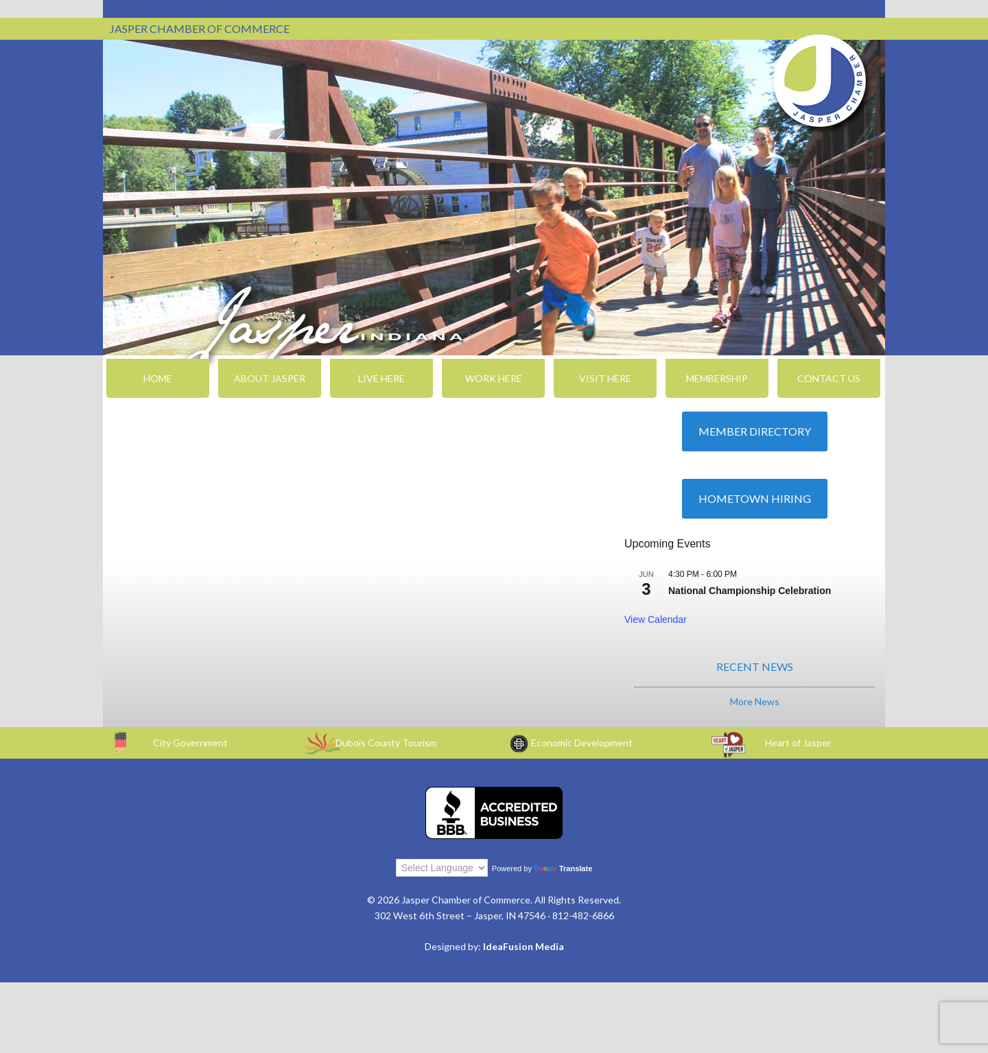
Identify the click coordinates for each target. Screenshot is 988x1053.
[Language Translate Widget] (442, 868)
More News (754, 701)
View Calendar (655, 619)
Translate (563, 868)
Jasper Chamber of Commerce (819, 80)
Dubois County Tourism (386, 742)
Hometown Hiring (754, 498)
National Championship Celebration (749, 590)
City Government (190, 742)
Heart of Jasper (798, 742)
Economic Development (582, 742)
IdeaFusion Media (523, 946)
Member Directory (754, 431)
